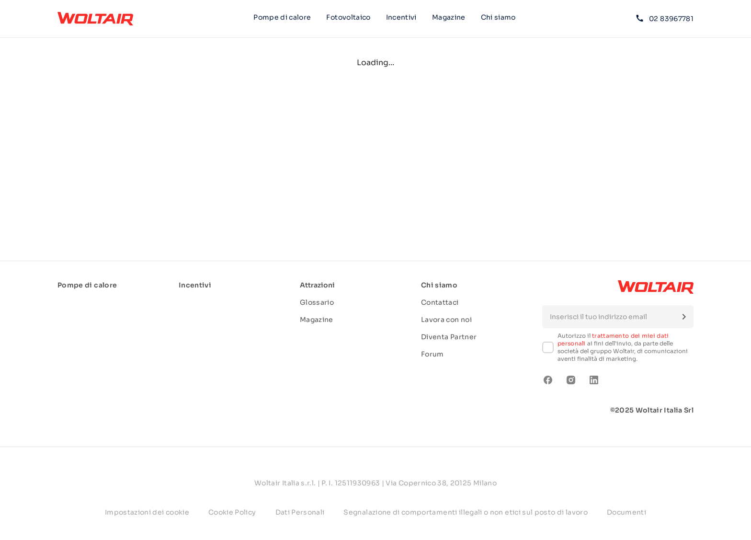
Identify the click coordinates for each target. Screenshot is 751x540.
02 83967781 (665, 18)
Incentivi (401, 17)
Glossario (317, 302)
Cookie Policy (232, 512)
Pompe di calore (282, 17)
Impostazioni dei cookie (147, 512)
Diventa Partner (449, 337)
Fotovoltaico (348, 17)
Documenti (626, 512)
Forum (432, 354)
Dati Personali (300, 512)
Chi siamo (498, 18)
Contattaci (440, 302)
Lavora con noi (446, 319)
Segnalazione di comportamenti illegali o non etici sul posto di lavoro (465, 512)
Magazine (449, 17)
